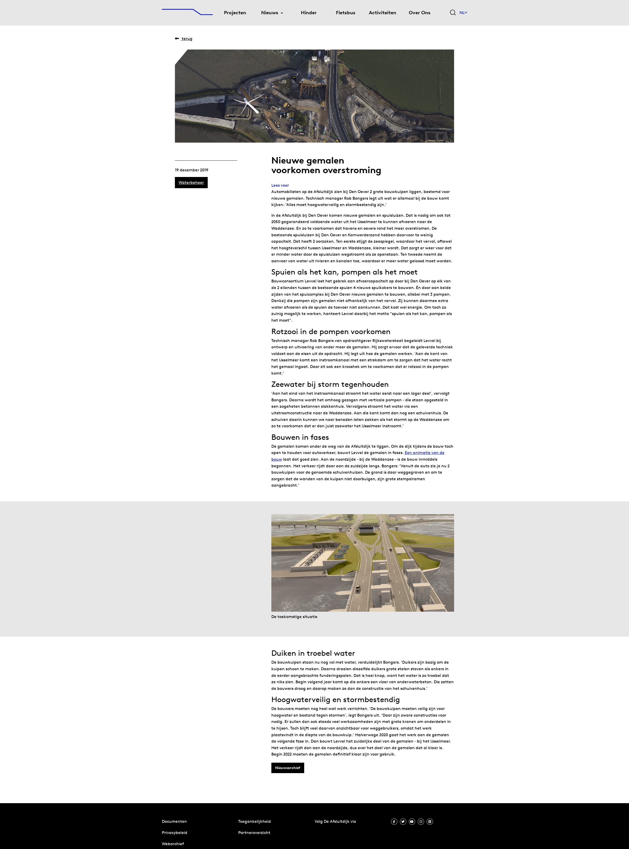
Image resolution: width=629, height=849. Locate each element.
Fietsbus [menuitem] (345, 13)
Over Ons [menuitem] (419, 13)
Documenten (174, 821)
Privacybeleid (174, 832)
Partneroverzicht (254, 832)
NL (463, 12)
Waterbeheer (191, 182)
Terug (183, 38)
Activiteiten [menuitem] (382, 13)
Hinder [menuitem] (309, 13)
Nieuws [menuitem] (269, 13)
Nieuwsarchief (287, 767)
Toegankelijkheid (254, 821)
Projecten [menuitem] (235, 13)
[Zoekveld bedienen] (453, 13)
